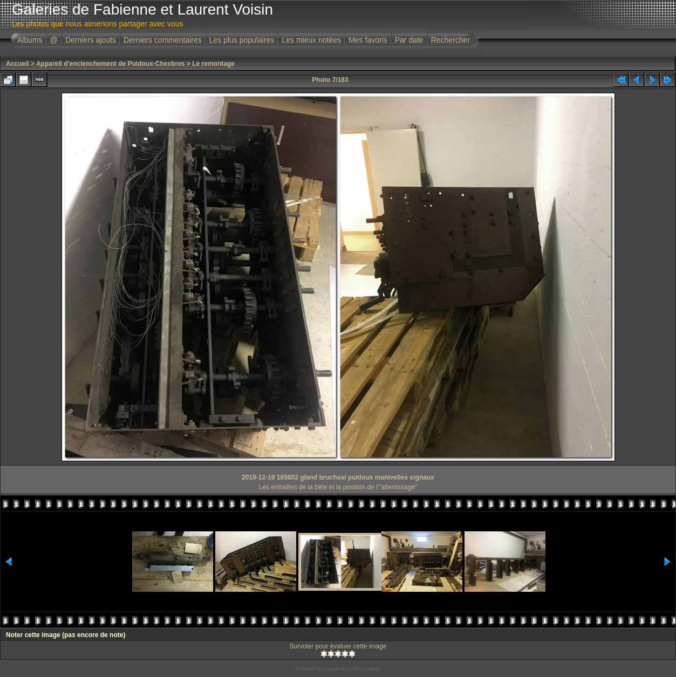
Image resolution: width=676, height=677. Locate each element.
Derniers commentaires (163, 40)
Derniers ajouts (90, 40)
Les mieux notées (311, 40)
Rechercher (450, 40)
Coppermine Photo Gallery (351, 669)
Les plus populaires (242, 40)
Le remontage (213, 63)
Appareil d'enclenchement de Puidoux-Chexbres (110, 63)
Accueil (17, 63)
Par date (409, 40)
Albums (30, 40)
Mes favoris (368, 40)
